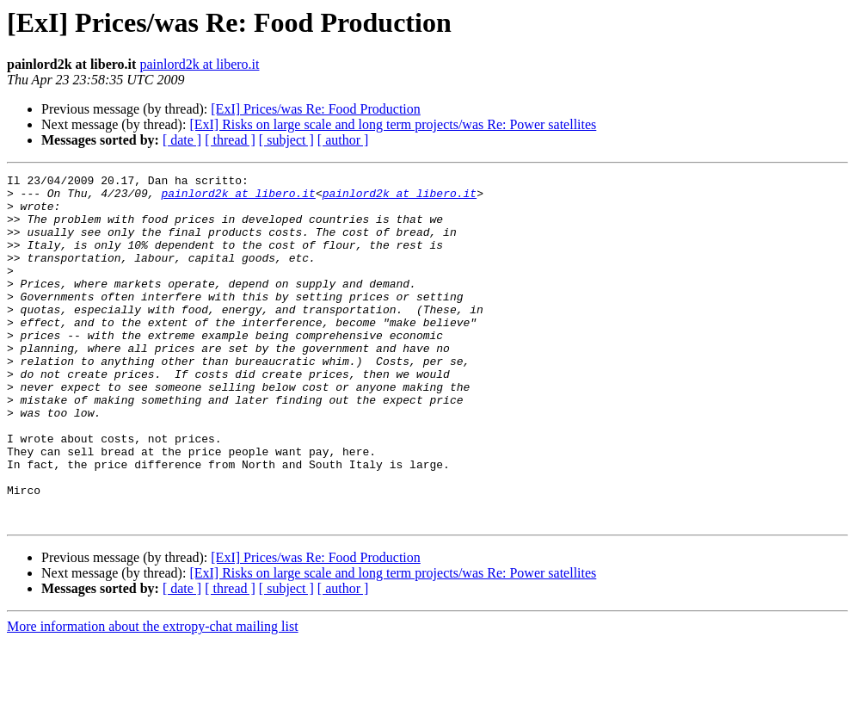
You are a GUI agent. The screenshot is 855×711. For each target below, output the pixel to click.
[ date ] (182, 140)
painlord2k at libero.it (199, 64)
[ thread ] (230, 140)
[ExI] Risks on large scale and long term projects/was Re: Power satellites (392, 124)
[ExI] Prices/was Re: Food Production (316, 109)
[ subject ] (286, 140)
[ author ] (343, 140)
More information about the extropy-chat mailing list (152, 696)
